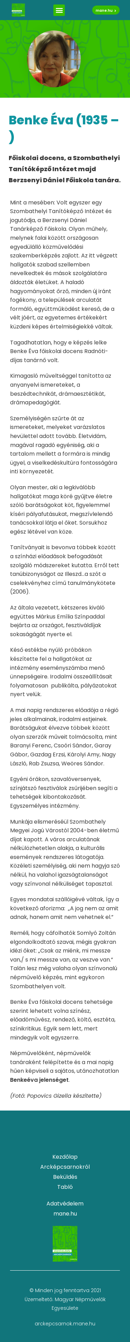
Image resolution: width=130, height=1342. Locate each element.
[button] (59, 10)
